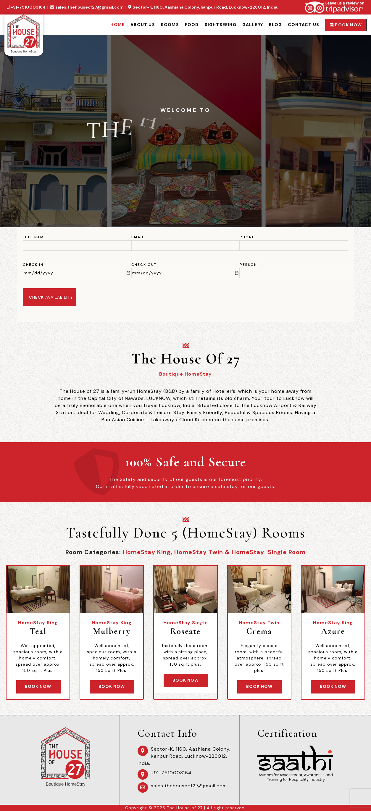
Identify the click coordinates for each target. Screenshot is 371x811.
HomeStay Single (185, 622)
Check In (33, 264)
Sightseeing (220, 24)
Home (117, 24)
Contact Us (303, 24)
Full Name (34, 237)
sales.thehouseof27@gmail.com (89, 7)
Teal (38, 631)
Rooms (170, 24)
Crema (259, 631)
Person (248, 264)
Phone (247, 237)
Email (137, 237)
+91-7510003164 (28, 7)
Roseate (185, 631)
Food (192, 24)
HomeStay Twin (259, 622)
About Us (142, 24)
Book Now (346, 25)
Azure (333, 631)
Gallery (252, 24)
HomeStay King (38, 622)
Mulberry (111, 631)
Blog (275, 24)
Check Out (144, 264)
